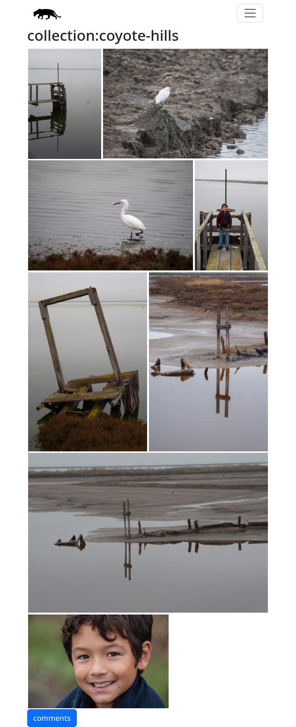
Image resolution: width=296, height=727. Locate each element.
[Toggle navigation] (250, 13)
